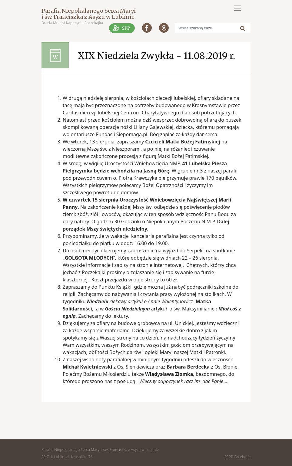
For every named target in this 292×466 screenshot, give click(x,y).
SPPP (228, 456)
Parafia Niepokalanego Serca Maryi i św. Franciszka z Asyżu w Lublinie (88, 13)
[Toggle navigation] (237, 8)
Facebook (242, 456)
